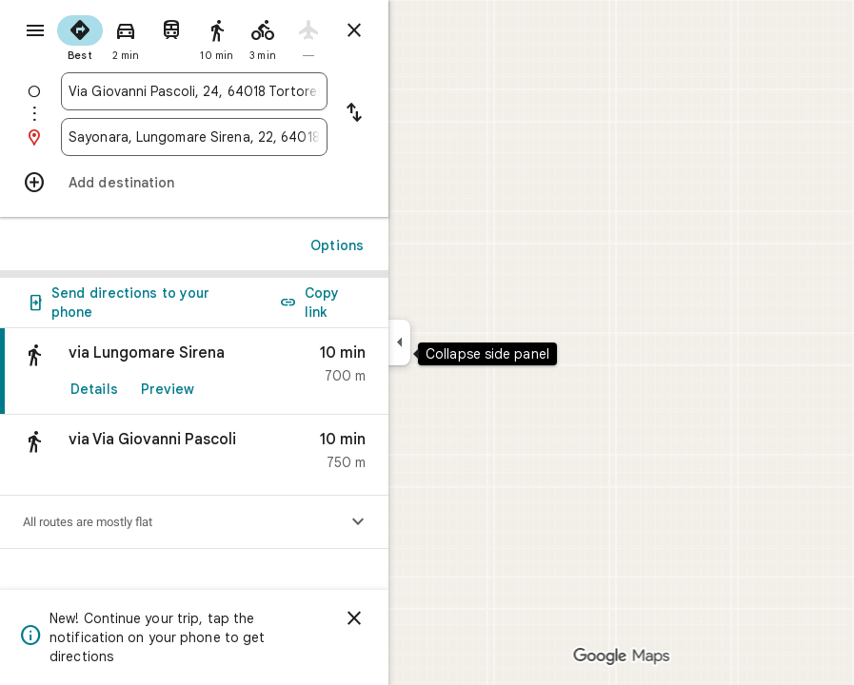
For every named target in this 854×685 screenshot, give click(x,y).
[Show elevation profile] (358, 522)
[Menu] (35, 30)
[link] (194, 371)
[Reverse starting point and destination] (354, 114)
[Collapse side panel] (399, 342)
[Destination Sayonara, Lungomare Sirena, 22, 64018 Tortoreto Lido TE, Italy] (194, 137)
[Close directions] (354, 30)
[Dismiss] (354, 618)
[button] (194, 455)
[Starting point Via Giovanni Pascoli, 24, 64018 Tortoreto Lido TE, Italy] (194, 91)
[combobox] (194, 91)
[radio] (80, 36)
